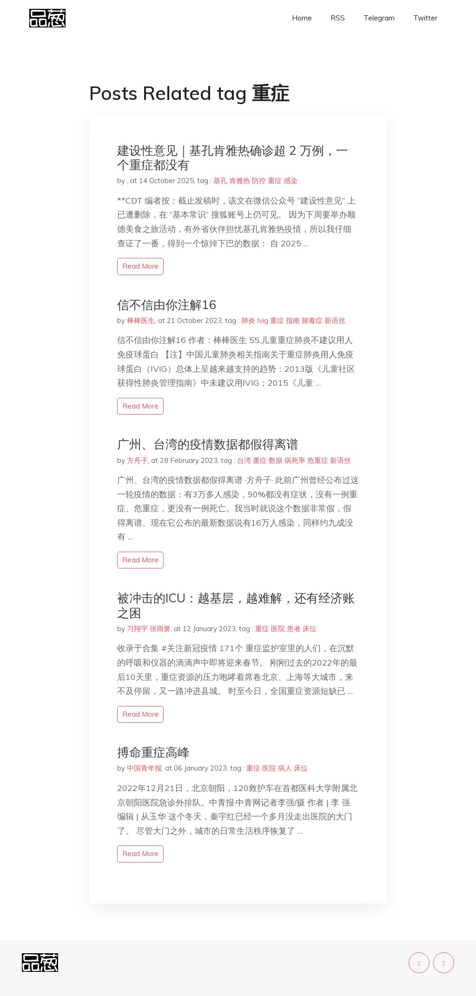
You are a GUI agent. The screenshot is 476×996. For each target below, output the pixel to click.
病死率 (294, 460)
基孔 (220, 180)
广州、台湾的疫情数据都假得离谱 (207, 444)
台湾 (244, 460)
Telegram (379, 17)
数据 (276, 460)
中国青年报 (144, 768)
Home (302, 17)
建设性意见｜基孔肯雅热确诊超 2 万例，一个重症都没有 (232, 157)
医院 (278, 628)
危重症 (317, 460)
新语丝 (334, 320)
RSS (338, 17)
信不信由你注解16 (167, 304)
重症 (275, 180)
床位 (310, 628)
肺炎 (248, 320)
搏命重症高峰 (153, 752)
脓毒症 (312, 320)
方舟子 (137, 460)
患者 (294, 628)
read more (140, 266)
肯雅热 (239, 180)
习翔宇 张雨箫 (149, 628)
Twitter (425, 17)
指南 (293, 320)
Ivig (262, 320)
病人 (285, 768)
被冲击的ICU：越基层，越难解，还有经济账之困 (236, 605)
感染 (291, 180)
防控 (259, 180)
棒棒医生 (141, 320)
